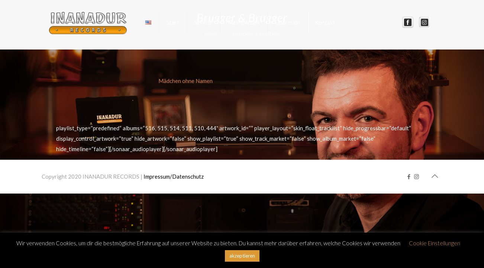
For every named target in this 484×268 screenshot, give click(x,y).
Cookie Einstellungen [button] (434, 243)
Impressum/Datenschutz (173, 176)
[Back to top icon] (434, 176)
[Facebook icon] (409, 176)
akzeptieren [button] (242, 256)
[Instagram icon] (416, 176)
